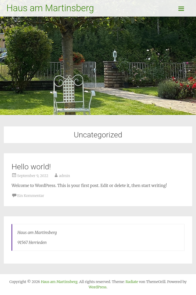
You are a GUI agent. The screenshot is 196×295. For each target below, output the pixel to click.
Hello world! (31, 166)
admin (64, 175)
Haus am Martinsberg (50, 8)
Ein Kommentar (30, 195)
